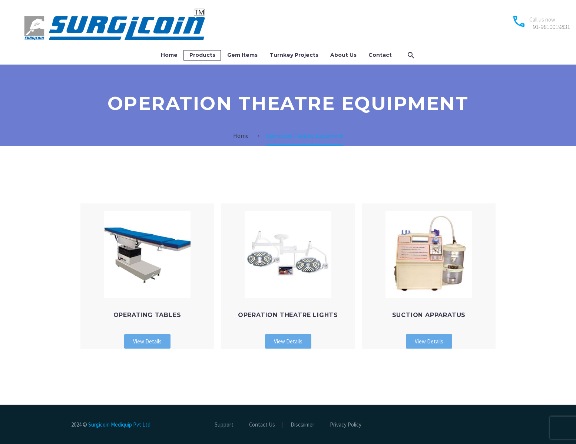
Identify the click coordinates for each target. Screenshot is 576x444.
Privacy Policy (345, 425)
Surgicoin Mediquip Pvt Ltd (119, 424)
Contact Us (262, 425)
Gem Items (242, 55)
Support (224, 425)
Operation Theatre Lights (288, 315)
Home (169, 55)
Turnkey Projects (293, 55)
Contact (380, 55)
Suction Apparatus (429, 315)
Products (202, 55)
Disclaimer (302, 425)
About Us (343, 55)
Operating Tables (147, 315)
